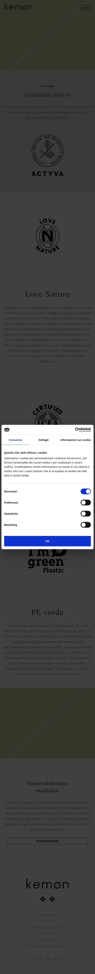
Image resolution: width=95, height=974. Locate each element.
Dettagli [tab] (44, 439)
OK (48, 541)
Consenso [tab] (15, 439)
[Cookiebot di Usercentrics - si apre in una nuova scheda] (75, 430)
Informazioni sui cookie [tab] (75, 439)
